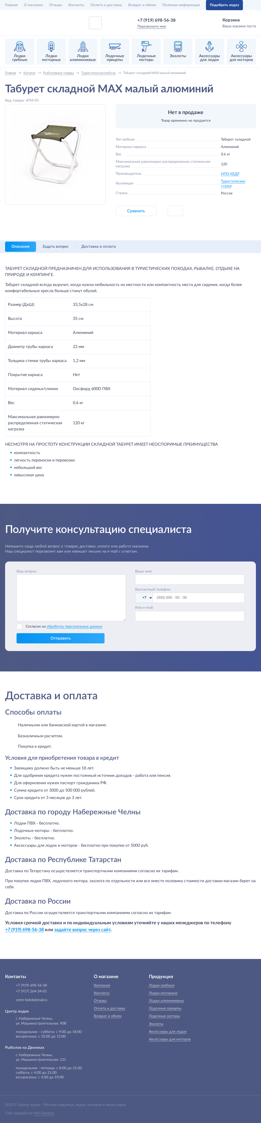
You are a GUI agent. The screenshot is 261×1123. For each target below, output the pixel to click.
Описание (20, 246)
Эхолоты (156, 1024)
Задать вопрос (55, 246)
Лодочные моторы (164, 1016)
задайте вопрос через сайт (82, 930)
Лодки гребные (161, 985)
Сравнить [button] (136, 211)
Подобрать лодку (224, 5)
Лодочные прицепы (165, 1008)
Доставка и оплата (98, 246)
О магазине (33, 5)
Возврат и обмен (142, 5)
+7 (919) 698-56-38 (156, 20)
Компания (102, 985)
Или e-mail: (144, 607)
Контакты (76, 5)
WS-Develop (44, 1113)
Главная (11, 5)
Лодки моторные (163, 993)
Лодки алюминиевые (166, 1001)
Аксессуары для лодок (168, 1031)
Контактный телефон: (153, 589)
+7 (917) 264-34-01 (31, 991)
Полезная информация (181, 5)
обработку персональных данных (74, 626)
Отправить (60, 638)
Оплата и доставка (106, 5)
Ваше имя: (143, 571)
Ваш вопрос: (27, 571)
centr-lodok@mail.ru (31, 1000)
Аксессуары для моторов (170, 1039)
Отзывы (55, 5)
